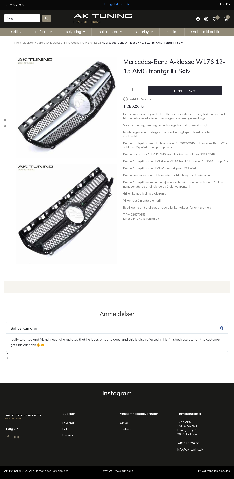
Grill (48, 42)
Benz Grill (59, 42)
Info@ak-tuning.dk (116, 4)
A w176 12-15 (91, 42)
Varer (40, 42)
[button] (117, 354)
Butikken (28, 42)
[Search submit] (46, 18)
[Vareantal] (134, 89)
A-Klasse (74, 42)
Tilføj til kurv (187, 90)
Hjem (17, 42)
